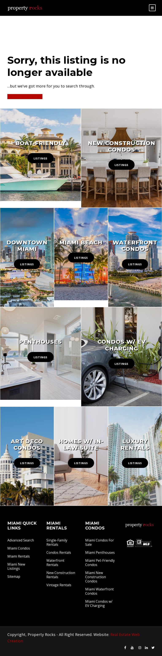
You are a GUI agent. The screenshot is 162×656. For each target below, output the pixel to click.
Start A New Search (24, 96)
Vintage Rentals (58, 585)
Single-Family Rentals (56, 542)
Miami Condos (18, 548)
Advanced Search (20, 540)
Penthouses (40, 341)
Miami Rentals (18, 556)
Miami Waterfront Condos (99, 591)
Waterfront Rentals (55, 562)
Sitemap (13, 576)
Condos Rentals (58, 552)
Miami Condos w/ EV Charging (98, 603)
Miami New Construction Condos (95, 576)
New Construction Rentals (60, 574)
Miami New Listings (16, 566)
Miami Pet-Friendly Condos (100, 562)
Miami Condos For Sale (99, 542)
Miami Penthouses (100, 552)
